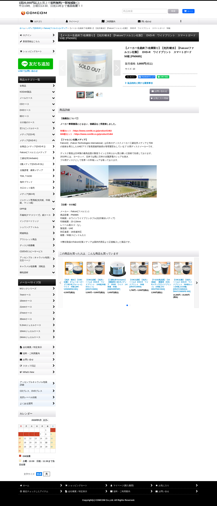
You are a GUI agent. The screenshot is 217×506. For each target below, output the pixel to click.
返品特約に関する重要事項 (139, 83)
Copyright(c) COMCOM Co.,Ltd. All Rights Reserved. (108, 500)
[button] (181, 21)
